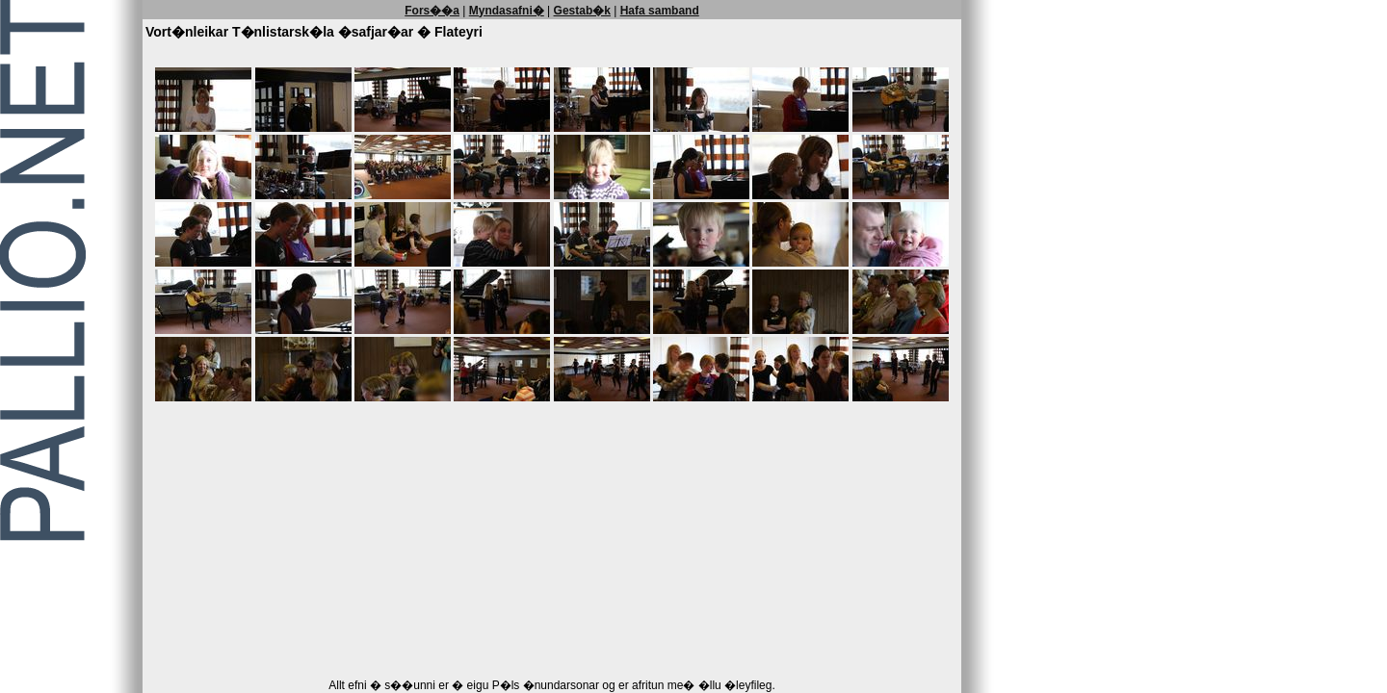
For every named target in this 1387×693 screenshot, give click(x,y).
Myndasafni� (506, 10)
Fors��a (432, 10)
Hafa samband (659, 10)
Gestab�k (582, 10)
